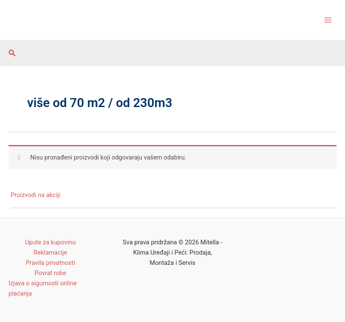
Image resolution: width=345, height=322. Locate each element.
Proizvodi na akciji (35, 195)
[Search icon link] (12, 53)
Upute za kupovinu (50, 242)
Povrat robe (50, 273)
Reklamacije (50, 252)
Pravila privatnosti (50, 263)
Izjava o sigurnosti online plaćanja (43, 288)
